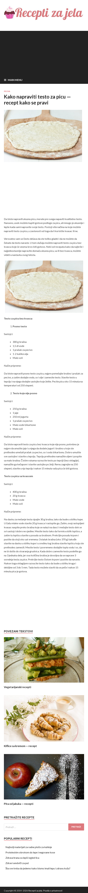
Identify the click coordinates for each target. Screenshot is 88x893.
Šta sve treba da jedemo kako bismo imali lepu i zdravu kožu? (37, 868)
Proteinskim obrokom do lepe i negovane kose (30, 852)
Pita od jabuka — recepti (18, 803)
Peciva (7, 91)
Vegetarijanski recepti (17, 687)
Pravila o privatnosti (52, 890)
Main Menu (15, 79)
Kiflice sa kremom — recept (20, 746)
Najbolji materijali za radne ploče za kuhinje (28, 847)
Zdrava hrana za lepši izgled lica (22, 857)
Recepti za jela (35, 890)
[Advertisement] (44, 53)
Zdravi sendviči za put (17, 863)
